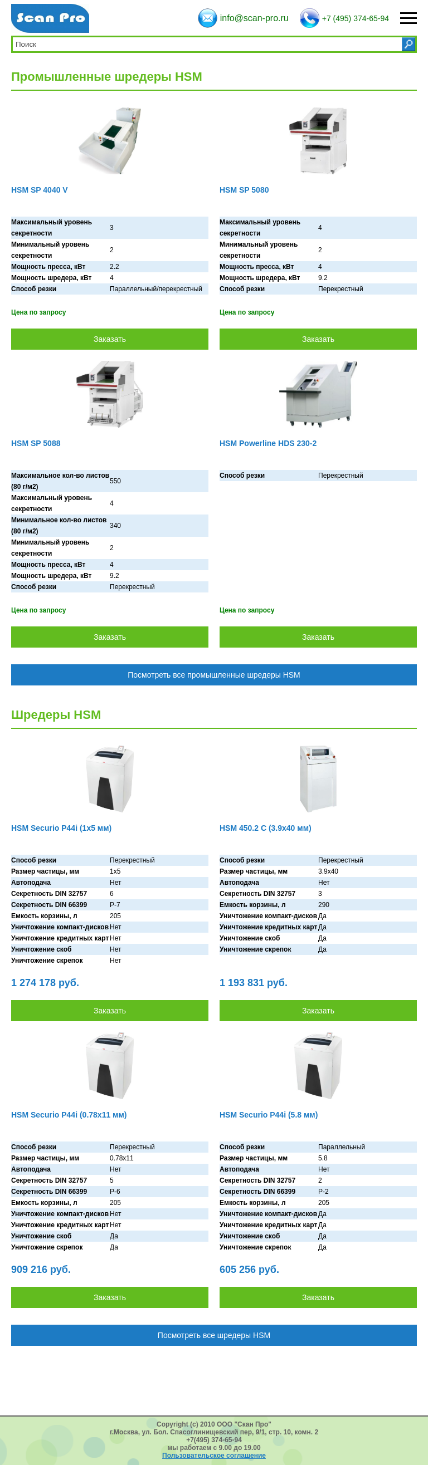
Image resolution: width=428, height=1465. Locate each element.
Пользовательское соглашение (214, 1455)
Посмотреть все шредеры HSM (214, 1335)
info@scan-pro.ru (254, 18)
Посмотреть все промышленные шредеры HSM (214, 674)
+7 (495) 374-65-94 (355, 18)
